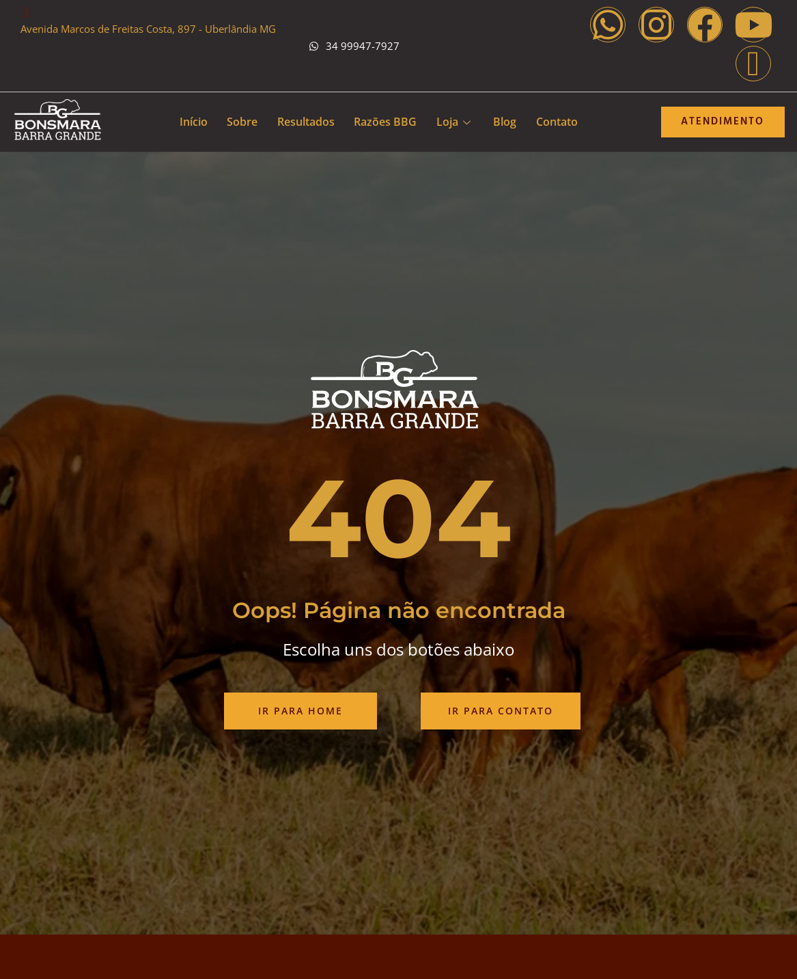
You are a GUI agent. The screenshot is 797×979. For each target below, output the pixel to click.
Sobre (240, 121)
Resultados (304, 121)
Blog (506, 121)
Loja (454, 121)
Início (190, 121)
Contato (560, 121)
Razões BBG (385, 121)
